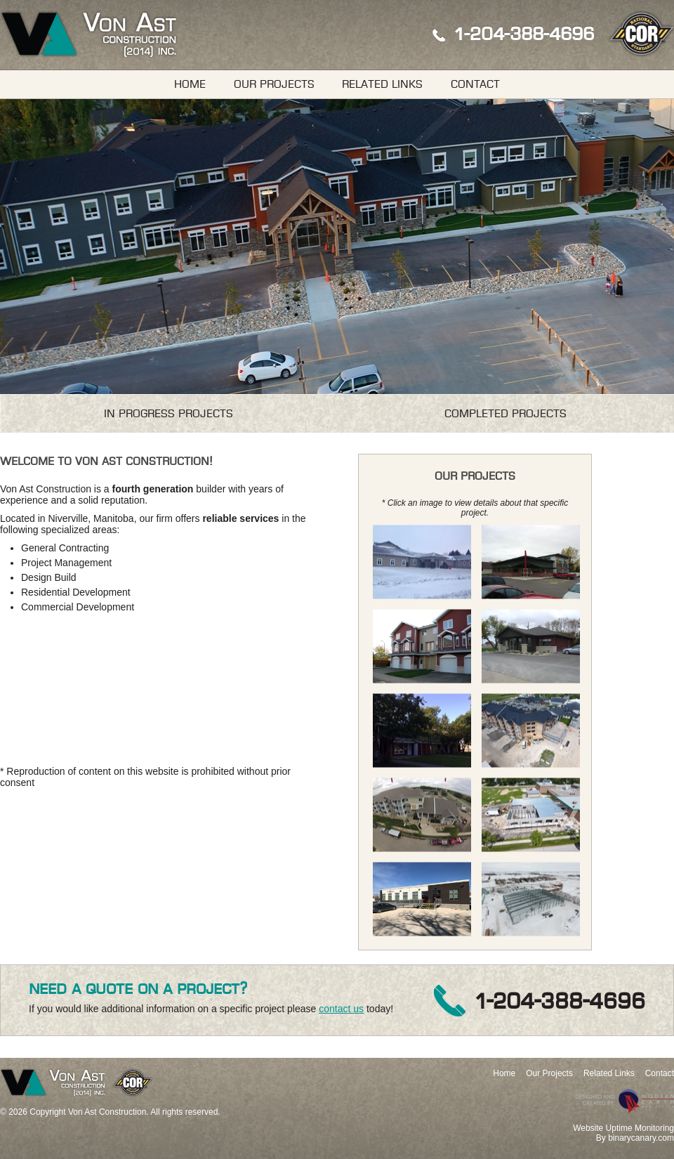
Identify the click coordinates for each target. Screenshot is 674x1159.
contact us (341, 1008)
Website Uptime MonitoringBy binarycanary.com (623, 1133)
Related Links (382, 84)
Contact (475, 84)
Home (190, 84)
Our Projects (274, 84)
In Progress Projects (168, 413)
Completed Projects (505, 413)
